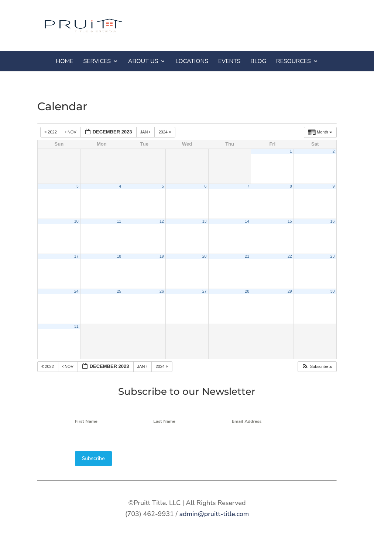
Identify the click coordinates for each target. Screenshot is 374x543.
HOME (64, 61)
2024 (165, 132)
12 (161, 221)
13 (204, 221)
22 (290, 256)
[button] (317, 367)
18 (119, 256)
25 (119, 291)
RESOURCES (293, 61)
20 (204, 256)
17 (76, 256)
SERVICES (97, 61)
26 (161, 291)
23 (332, 256)
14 (247, 221)
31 (76, 326)
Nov (71, 132)
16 (332, 221)
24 (76, 291)
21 (247, 256)
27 (204, 291)
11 (119, 221)
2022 (51, 132)
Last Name (164, 421)
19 (161, 256)
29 (290, 291)
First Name (86, 421)
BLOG (258, 61)
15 (290, 221)
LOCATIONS (191, 61)
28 (247, 291)
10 (76, 221)
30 (332, 291)
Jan (146, 132)
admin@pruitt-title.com (214, 513)
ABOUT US (143, 61)
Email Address (247, 421)
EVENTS (229, 61)
